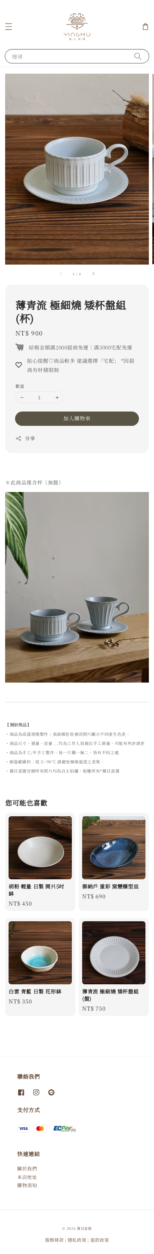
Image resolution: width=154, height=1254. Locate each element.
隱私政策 (77, 1240)
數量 (20, 386)
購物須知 (27, 1185)
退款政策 (99, 1240)
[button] (8, 26)
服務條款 (54, 1240)
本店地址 (27, 1177)
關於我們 (27, 1168)
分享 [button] (25, 438)
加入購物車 (77, 418)
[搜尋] (138, 56)
